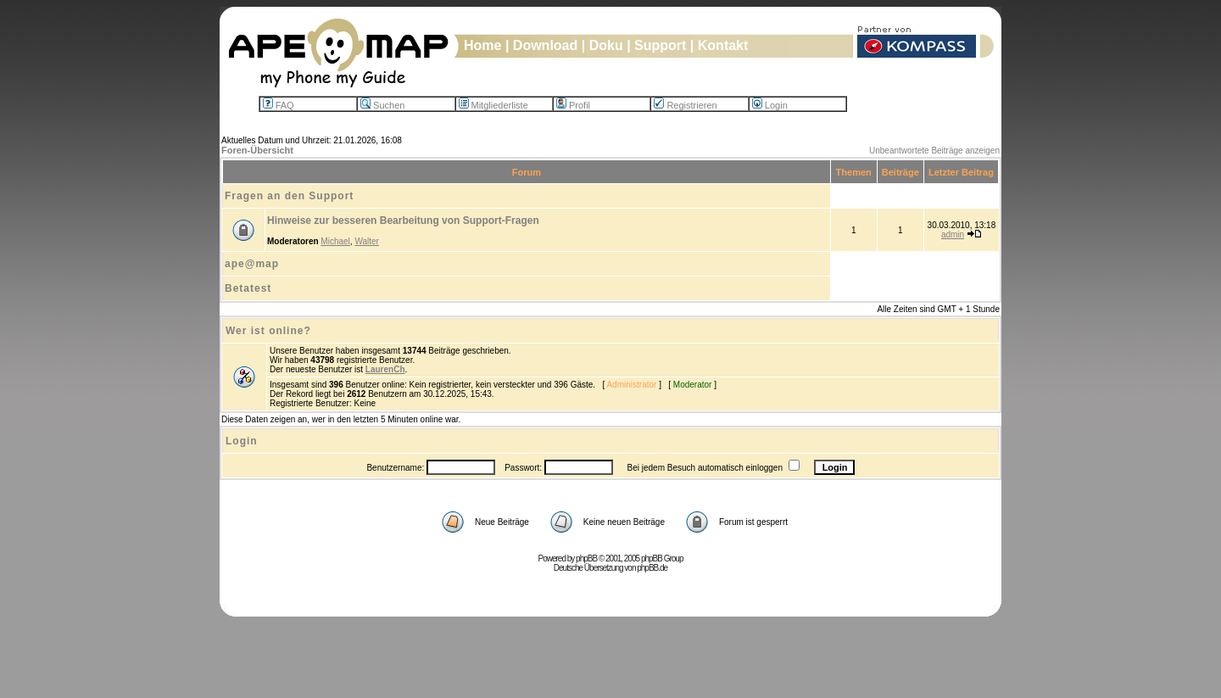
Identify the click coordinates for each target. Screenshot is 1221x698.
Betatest (248, 288)
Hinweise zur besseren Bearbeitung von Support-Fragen (403, 220)
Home (482, 45)
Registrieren (685, 105)
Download (545, 45)
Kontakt (723, 45)
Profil (573, 105)
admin (952, 234)
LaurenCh (385, 369)
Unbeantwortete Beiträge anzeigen (934, 150)
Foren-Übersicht (257, 150)
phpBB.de (652, 567)
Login (770, 105)
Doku (606, 45)
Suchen (382, 105)
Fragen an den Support (289, 196)
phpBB (586, 558)
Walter (366, 241)
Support (660, 45)
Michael (335, 241)
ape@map (252, 264)
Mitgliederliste (493, 105)
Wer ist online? (268, 331)
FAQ (278, 105)
